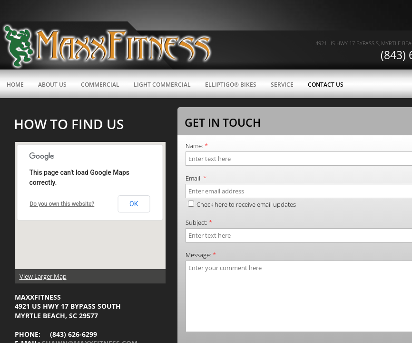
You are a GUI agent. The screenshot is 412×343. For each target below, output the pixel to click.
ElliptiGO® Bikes (230, 85)
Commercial (100, 85)
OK (133, 204)
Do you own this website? (62, 204)
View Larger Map (43, 276)
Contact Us (325, 85)
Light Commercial (162, 85)
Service (282, 85)
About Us (52, 85)
